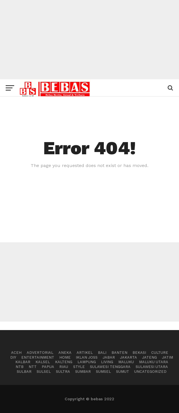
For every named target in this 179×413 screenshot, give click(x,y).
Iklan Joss (87, 357)
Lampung (86, 362)
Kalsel (42, 362)
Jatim (167, 357)
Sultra (63, 371)
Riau (63, 367)
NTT (33, 367)
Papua (48, 367)
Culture (159, 352)
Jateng (149, 357)
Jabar (109, 357)
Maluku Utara (153, 362)
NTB (20, 367)
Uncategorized (150, 371)
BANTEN (119, 352)
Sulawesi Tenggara (110, 367)
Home (65, 357)
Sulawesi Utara (152, 367)
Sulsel (44, 371)
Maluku (126, 362)
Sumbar (83, 371)
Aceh (16, 352)
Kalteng (63, 362)
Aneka (64, 352)
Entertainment (37, 357)
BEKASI (139, 352)
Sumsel (103, 371)
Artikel (85, 352)
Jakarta (128, 357)
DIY (13, 357)
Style (79, 367)
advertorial (40, 352)
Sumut (122, 371)
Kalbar (22, 362)
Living (107, 362)
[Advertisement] (89, 39)
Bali (102, 352)
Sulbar (24, 371)
